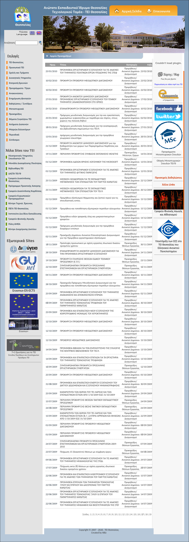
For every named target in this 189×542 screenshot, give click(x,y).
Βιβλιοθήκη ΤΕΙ (16, 168)
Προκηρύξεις (15, 114)
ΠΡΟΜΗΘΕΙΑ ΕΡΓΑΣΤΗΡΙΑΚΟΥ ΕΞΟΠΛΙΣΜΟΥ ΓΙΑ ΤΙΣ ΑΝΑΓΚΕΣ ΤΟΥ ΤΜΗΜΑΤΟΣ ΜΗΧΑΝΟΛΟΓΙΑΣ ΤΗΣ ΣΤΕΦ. (89, 460)
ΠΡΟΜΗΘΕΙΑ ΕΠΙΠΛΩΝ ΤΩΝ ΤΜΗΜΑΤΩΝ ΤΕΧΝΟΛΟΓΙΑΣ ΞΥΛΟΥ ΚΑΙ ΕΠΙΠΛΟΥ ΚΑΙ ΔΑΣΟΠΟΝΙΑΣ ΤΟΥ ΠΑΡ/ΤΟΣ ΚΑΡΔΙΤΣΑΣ (87, 485)
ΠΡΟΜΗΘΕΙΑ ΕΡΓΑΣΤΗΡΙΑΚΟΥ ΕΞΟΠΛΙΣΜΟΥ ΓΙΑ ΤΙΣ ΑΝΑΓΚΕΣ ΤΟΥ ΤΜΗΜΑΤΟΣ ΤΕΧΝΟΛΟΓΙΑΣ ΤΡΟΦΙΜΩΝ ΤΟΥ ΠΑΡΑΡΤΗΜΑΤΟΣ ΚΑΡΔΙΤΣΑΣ (89, 303)
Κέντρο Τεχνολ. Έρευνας (21, 203)
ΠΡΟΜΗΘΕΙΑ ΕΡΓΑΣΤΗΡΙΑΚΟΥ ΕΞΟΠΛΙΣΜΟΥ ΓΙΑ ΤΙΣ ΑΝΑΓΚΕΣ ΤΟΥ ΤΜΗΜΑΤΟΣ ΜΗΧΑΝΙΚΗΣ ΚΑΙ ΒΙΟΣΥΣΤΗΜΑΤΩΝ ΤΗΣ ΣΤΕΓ (89, 503)
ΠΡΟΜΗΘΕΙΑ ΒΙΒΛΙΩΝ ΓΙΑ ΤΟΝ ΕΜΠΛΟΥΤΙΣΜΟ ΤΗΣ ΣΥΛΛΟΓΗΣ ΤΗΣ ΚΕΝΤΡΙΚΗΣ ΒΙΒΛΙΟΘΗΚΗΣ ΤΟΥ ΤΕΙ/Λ (90, 349)
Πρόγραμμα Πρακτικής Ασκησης (25, 186)
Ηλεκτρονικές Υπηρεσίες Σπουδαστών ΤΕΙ (21, 157)
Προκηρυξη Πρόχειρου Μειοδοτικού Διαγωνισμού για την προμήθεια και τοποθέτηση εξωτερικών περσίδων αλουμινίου (90, 284)
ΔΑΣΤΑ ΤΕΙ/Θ (15, 173)
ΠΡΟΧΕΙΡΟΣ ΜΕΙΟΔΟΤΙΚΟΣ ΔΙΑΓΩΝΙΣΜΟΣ (80, 340)
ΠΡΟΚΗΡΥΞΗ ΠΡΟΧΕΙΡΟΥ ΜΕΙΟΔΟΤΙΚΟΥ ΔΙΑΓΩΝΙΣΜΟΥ (86, 80)
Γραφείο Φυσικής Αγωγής (21, 218)
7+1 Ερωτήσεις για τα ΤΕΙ (24, 354)
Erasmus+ (24, 330)
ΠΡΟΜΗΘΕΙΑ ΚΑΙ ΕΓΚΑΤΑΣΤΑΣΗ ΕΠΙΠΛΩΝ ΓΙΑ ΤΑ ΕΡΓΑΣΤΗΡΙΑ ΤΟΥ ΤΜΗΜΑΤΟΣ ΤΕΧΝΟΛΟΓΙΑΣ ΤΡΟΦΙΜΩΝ (89, 359)
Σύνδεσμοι (14, 139)
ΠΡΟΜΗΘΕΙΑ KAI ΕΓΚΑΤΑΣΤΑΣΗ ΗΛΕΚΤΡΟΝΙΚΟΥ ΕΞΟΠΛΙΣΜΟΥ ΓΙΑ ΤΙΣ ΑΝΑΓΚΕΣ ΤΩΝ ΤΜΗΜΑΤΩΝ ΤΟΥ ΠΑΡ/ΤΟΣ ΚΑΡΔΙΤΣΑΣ (89, 475)
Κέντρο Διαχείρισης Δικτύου (23, 229)
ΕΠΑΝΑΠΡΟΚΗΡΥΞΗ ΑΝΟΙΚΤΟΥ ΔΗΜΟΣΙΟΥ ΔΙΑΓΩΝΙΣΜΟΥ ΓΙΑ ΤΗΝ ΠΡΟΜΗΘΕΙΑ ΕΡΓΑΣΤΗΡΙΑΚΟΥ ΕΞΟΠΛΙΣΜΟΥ (89, 252)
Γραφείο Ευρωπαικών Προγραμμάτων (19, 197)
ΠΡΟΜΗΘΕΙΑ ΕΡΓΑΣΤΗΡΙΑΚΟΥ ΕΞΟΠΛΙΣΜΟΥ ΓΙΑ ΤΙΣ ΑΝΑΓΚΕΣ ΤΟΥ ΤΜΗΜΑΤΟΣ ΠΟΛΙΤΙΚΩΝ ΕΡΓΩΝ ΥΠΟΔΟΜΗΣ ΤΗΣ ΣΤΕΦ (89, 71)
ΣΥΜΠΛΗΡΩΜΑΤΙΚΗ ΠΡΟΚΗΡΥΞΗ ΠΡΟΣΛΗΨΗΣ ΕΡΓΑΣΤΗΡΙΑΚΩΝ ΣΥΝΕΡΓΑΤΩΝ (82, 367)
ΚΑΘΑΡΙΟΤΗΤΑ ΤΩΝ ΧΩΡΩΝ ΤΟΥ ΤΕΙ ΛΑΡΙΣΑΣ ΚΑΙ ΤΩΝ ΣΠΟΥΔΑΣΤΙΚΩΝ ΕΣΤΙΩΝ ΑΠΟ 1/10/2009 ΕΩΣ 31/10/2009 (87, 393)
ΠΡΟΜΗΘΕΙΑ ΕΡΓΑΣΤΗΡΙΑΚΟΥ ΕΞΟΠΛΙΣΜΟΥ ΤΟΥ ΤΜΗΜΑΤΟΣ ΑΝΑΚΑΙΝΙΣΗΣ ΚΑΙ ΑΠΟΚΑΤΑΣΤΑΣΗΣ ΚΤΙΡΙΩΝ (89, 293)
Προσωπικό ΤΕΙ (16, 67)
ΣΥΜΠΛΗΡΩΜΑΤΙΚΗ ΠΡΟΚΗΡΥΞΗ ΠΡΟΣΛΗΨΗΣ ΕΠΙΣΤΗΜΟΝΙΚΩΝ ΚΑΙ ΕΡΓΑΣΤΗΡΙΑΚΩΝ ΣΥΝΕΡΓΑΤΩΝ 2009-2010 (88, 444)
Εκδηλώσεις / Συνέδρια (20, 103)
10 (116, 514)
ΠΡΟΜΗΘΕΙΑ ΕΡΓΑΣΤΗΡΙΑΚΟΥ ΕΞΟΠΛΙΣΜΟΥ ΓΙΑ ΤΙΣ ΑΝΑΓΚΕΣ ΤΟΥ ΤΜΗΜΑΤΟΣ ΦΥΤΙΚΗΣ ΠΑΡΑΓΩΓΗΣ (89, 171)
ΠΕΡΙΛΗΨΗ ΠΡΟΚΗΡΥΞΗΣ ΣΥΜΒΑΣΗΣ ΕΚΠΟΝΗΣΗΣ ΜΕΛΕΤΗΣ (89, 154)
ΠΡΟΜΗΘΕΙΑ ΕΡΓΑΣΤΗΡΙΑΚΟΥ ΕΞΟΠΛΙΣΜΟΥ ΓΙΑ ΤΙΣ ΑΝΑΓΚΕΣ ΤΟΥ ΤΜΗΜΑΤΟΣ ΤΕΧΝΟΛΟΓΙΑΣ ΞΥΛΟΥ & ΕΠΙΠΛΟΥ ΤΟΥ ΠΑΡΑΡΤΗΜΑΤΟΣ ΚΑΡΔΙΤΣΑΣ (89, 494)
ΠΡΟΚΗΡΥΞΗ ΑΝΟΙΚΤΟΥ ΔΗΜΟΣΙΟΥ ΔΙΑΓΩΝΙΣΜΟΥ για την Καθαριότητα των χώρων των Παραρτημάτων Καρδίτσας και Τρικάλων (89, 146)
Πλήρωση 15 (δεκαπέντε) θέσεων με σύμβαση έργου (85, 451)
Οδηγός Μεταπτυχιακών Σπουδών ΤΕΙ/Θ (168, 162)
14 (131, 514)
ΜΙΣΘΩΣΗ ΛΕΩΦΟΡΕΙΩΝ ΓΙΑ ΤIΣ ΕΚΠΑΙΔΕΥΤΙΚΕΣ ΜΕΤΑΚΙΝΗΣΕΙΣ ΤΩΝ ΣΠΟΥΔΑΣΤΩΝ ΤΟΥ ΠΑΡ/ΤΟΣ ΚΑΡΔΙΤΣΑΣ (88, 180)
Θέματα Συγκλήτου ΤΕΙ (20, 119)
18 (146, 514)
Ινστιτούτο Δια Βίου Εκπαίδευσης (25, 213)
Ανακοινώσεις (16, 93)
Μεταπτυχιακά (16, 108)
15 (135, 514)
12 (123, 514)
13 (127, 514)
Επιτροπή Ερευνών (18, 83)
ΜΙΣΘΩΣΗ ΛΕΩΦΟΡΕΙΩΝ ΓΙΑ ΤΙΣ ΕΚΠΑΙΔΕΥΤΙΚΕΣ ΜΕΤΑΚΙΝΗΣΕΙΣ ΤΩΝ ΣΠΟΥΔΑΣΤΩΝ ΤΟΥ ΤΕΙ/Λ (83, 190)
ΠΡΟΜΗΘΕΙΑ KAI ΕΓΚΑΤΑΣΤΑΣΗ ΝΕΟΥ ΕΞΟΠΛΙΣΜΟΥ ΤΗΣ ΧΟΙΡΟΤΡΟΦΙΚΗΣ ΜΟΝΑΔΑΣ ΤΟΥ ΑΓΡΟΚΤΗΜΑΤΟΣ (87, 312)
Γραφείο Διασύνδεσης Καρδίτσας (25, 191)
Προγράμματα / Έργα (19, 88)
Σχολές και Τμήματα (19, 72)
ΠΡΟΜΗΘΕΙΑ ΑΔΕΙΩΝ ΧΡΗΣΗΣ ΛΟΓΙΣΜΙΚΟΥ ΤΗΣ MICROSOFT (89, 161)
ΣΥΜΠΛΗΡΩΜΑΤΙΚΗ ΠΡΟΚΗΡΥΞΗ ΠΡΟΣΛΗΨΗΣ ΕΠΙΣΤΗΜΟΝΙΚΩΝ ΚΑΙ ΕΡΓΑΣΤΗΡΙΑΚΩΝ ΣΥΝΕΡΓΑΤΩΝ (85, 267)
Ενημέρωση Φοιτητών (20, 98)
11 (119, 514)
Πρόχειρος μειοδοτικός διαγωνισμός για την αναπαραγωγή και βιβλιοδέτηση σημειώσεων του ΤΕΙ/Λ (88, 127)
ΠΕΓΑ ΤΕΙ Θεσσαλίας (19, 208)
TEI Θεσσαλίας (16, 62)
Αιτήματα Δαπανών (18, 124)
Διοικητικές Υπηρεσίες (20, 77)
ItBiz (104, 532)
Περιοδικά (14, 134)
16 (139, 514)
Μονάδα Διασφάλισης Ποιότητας (25, 163)
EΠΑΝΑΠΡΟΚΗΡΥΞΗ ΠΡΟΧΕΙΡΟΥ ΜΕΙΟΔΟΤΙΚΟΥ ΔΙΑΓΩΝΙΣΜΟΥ (89, 108)
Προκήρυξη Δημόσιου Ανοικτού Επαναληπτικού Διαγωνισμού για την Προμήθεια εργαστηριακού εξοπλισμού (90, 236)
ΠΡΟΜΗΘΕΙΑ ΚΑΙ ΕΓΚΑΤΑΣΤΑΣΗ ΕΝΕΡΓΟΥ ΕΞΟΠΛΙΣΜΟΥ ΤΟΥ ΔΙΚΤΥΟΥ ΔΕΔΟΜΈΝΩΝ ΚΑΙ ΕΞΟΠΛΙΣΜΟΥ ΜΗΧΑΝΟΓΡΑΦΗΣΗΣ (90, 384)
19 (150, 514)
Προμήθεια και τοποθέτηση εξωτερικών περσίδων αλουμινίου (90, 208)
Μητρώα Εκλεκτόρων (19, 129)
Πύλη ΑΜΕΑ (14, 224)
